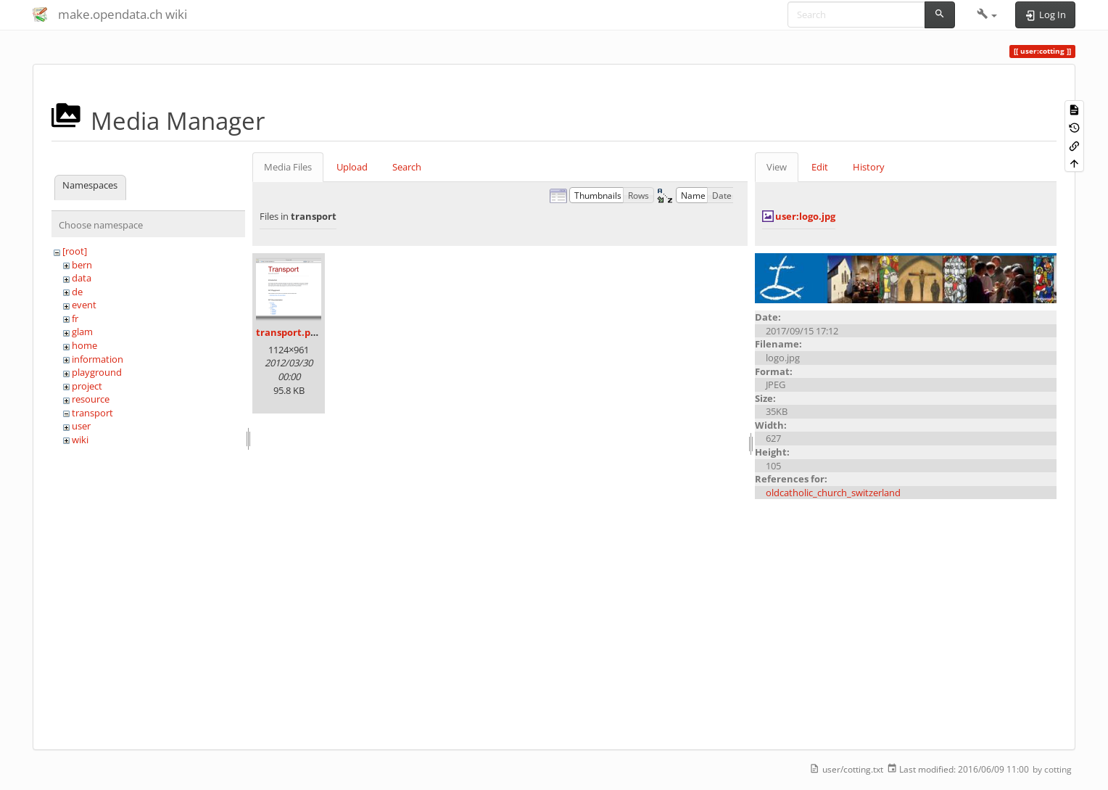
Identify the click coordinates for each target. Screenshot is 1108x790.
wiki (80, 439)
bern (82, 264)
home (84, 345)
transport (92, 412)
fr (75, 318)
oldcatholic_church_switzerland (833, 492)
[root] (74, 251)
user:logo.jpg (805, 216)
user (81, 425)
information (97, 359)
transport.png (289, 332)
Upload (352, 166)
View (776, 166)
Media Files (288, 166)
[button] (987, 14)
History (869, 166)
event (84, 304)
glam (82, 331)
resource (90, 399)
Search (406, 166)
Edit (819, 166)
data (81, 277)
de (77, 291)
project (87, 385)
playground (97, 372)
